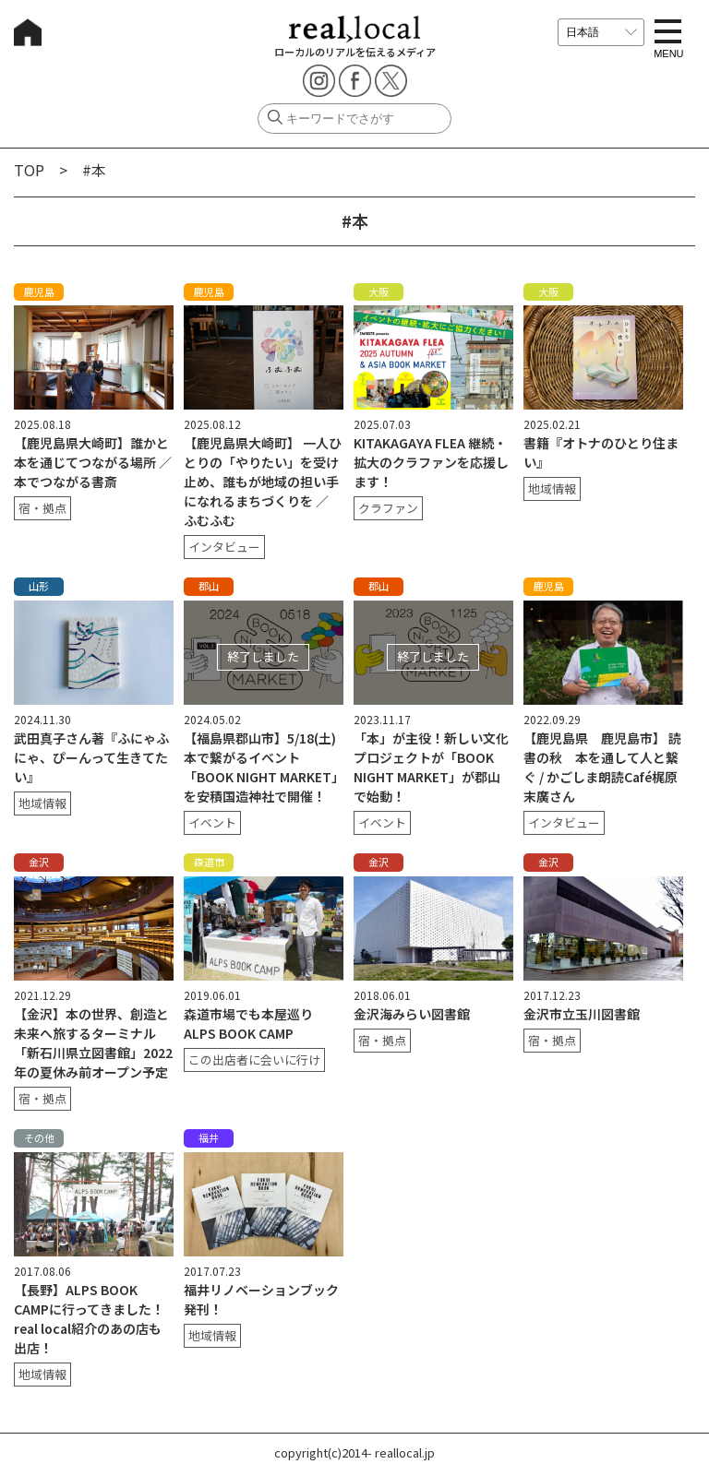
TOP (29, 170)
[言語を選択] (601, 32)
